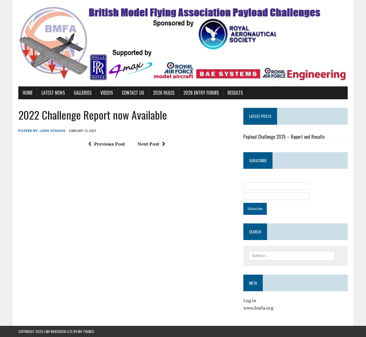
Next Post (151, 144)
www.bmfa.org (258, 308)
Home (28, 92)
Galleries (83, 92)
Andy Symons (52, 130)
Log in (249, 300)
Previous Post (106, 144)
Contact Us (133, 92)
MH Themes (86, 331)
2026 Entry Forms (201, 92)
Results (235, 92)
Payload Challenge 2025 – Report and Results (284, 136)
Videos (106, 92)
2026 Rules (163, 92)
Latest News (53, 92)
